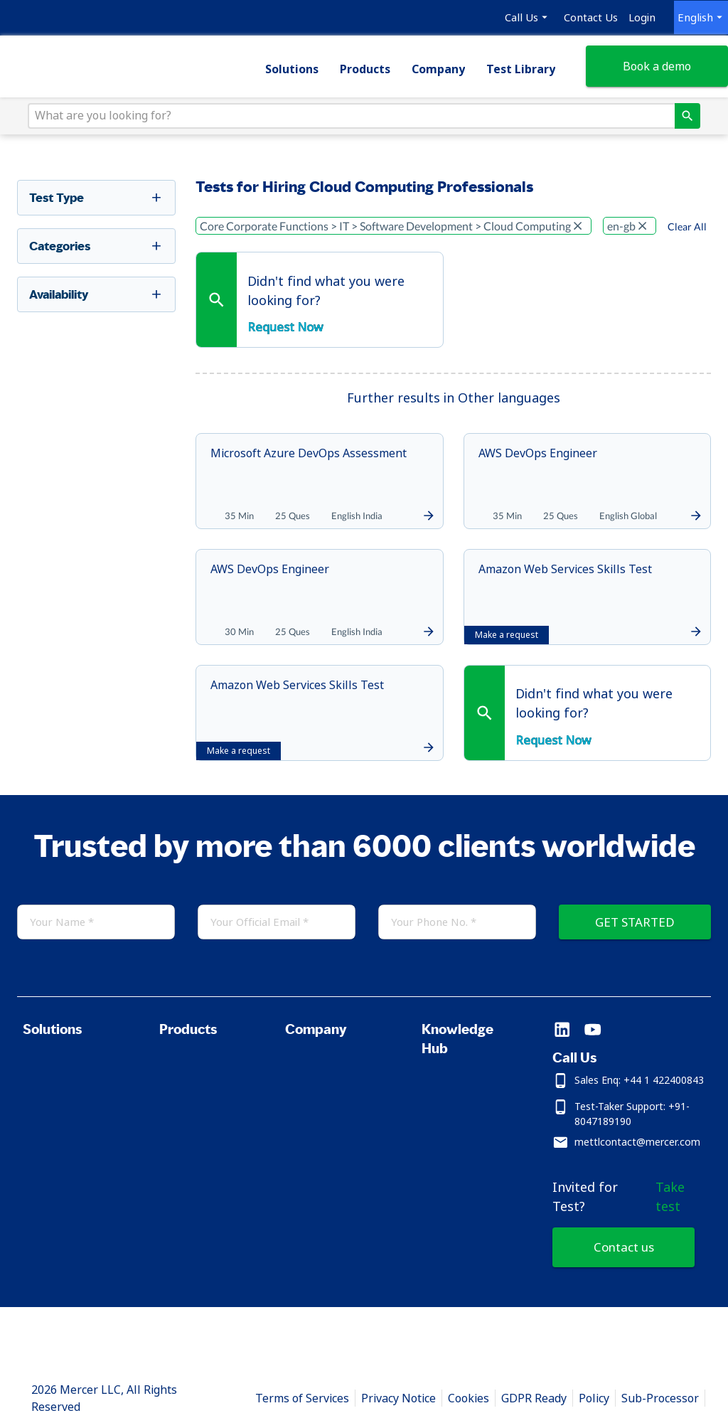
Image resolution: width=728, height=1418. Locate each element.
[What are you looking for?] (355, 123)
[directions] (682, 123)
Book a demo (652, 72)
